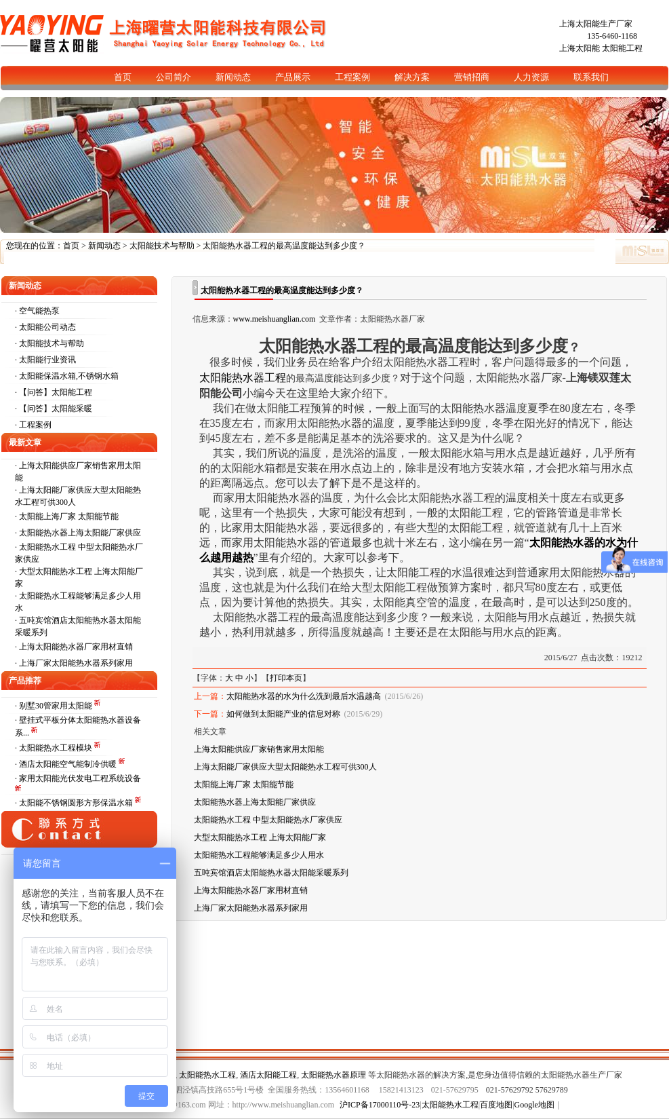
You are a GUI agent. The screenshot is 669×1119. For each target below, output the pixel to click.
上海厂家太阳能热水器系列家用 (76, 663)
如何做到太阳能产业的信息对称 (283, 714)
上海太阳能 (579, 48)
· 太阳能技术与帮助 (49, 343)
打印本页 (286, 678)
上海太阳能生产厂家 (595, 24)
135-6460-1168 (612, 36)
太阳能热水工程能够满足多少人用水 (259, 855)
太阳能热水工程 (207, 1075)
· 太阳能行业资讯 (45, 359)
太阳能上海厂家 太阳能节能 (69, 516)
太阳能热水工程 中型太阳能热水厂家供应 (268, 819)
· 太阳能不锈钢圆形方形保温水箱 (75, 803)
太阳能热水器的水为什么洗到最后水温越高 (303, 696)
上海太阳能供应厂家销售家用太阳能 (259, 749)
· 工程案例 (33, 425)
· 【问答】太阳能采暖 (53, 408)
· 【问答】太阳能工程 (53, 392)
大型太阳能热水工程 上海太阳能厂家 (260, 837)
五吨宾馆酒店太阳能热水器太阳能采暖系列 (271, 872)
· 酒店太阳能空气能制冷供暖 (67, 764)
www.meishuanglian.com (274, 319)
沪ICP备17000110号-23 (380, 1104)
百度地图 (496, 1104)
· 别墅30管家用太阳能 (54, 705)
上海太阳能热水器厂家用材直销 (76, 646)
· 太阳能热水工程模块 (54, 748)
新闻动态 (104, 245)
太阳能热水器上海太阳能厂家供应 (80, 532)
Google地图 (534, 1104)
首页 (71, 245)
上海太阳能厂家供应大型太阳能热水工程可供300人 (285, 767)
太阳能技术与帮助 (162, 245)
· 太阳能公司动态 (45, 327)
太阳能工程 (622, 48)
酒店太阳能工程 (268, 1075)
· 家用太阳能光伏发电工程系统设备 (78, 778)
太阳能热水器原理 (333, 1075)
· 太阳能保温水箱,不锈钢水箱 (67, 376)
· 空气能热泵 (37, 311)
